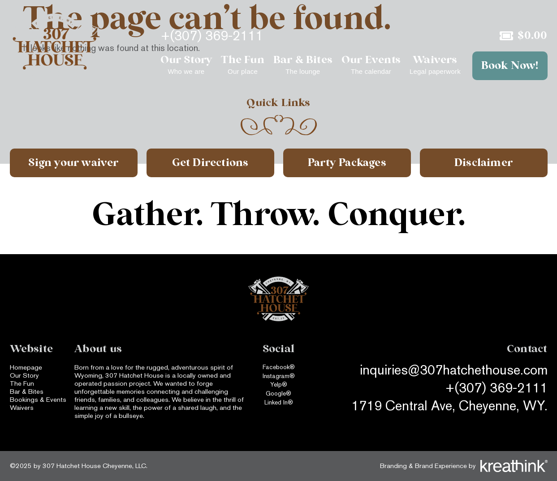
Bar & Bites (26, 391)
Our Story (24, 375)
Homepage (26, 367)
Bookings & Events (38, 399)
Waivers (22, 407)
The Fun (22, 383)
